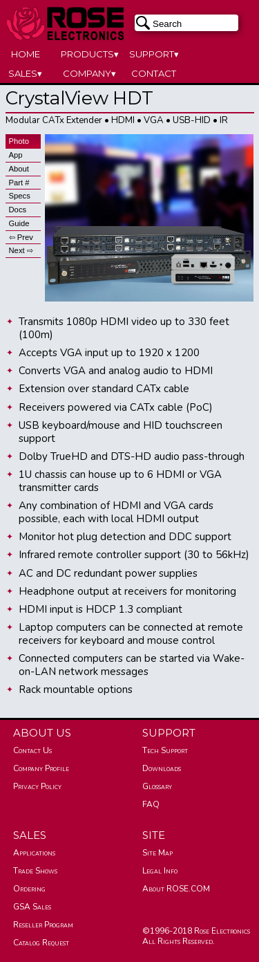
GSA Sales (32, 906)
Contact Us (32, 750)
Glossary (157, 786)
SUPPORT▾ (154, 53)
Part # (19, 182)
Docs (18, 209)
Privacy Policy (37, 786)
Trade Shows (35, 870)
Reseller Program (43, 924)
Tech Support (165, 750)
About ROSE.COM (176, 888)
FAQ (151, 804)
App (16, 155)
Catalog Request (41, 942)
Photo (19, 141)
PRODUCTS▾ (90, 53)
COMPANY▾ (89, 73)
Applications (34, 852)
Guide (19, 223)
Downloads (161, 768)
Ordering (29, 888)
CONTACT (153, 73)
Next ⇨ (21, 250)
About (19, 169)
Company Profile (41, 768)
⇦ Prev (21, 237)
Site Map (157, 852)
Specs (19, 196)
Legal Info (160, 870)
